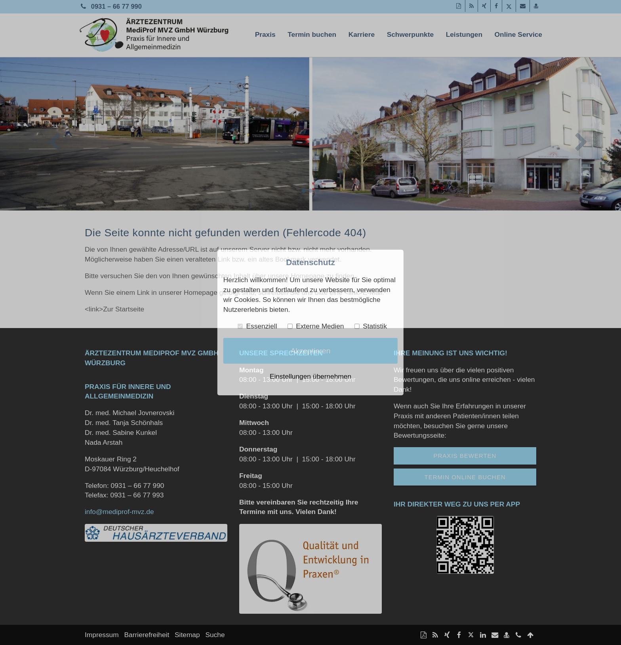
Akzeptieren (311, 351)
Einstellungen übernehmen (310, 376)
